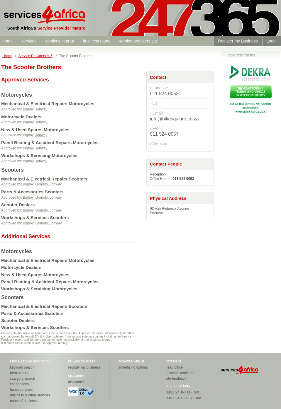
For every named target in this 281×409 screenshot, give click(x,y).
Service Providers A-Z (35, 56)
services (28, 41)
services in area (59, 41)
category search (22, 378)
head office (174, 367)
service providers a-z (138, 41)
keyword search (22, 367)
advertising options (133, 367)
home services (21, 390)
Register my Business (238, 41)
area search (19, 373)
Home (7, 56)
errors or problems (180, 373)
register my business (84, 367)
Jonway (41, 109)
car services (19, 384)
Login (272, 41)
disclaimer (76, 382)
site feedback (176, 378)
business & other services (30, 395)
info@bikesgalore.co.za (174, 118)
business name (96, 41)
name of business (24, 401)
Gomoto (41, 184)
